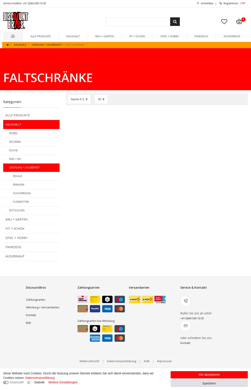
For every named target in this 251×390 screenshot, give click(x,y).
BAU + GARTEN (104, 36)
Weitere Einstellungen (63, 382)
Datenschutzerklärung (121, 361)
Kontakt (31, 315)
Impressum (164, 361)
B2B (28, 323)
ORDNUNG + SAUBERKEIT (47, 45)
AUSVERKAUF (232, 36)
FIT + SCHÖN (137, 36)
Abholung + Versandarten (42, 307)
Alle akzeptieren (209, 374)
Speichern (209, 383)
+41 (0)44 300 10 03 (192, 318)
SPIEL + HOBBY (169, 36)
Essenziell (17, 382)
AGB (146, 361)
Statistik (39, 382)
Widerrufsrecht (89, 361)
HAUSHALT (73, 36)
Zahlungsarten (35, 300)
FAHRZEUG (201, 36)
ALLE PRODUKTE (40, 36)
